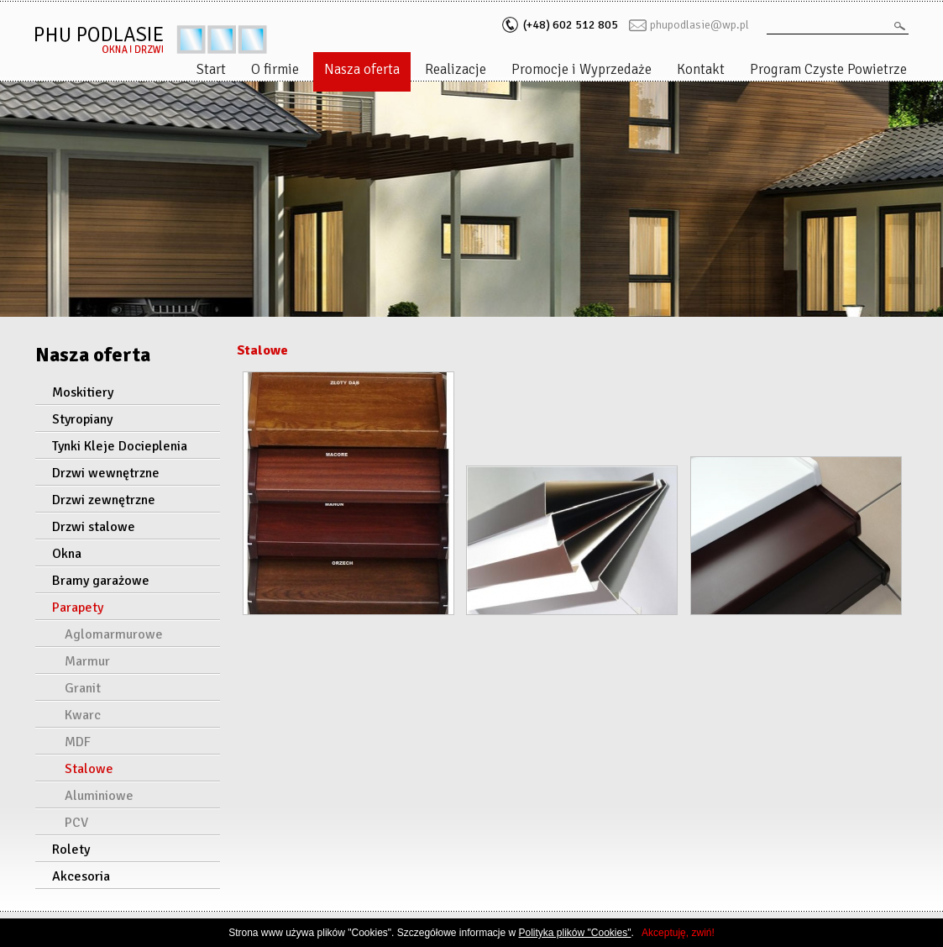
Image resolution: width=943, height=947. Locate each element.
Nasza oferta (362, 69)
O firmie (275, 69)
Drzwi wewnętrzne (106, 473)
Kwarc (83, 715)
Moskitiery (82, 392)
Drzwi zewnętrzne (103, 500)
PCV (76, 822)
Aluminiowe (99, 795)
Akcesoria (81, 876)
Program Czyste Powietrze (828, 69)
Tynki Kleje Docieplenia (119, 446)
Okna (66, 553)
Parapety (77, 607)
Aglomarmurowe (114, 634)
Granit (83, 688)
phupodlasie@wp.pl (699, 25)
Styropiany (82, 419)
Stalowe (89, 768)
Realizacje (455, 69)
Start (211, 69)
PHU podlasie (151, 39)
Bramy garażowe (100, 580)
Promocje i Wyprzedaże (581, 69)
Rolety (71, 849)
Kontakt (701, 69)
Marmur (87, 661)
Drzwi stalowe (93, 526)
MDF (78, 742)
